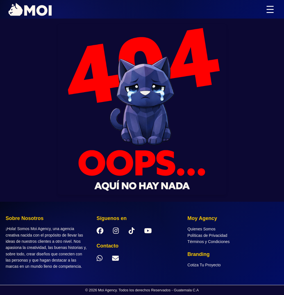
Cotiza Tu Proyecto (204, 265)
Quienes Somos (201, 229)
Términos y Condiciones (208, 241)
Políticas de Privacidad (207, 235)
